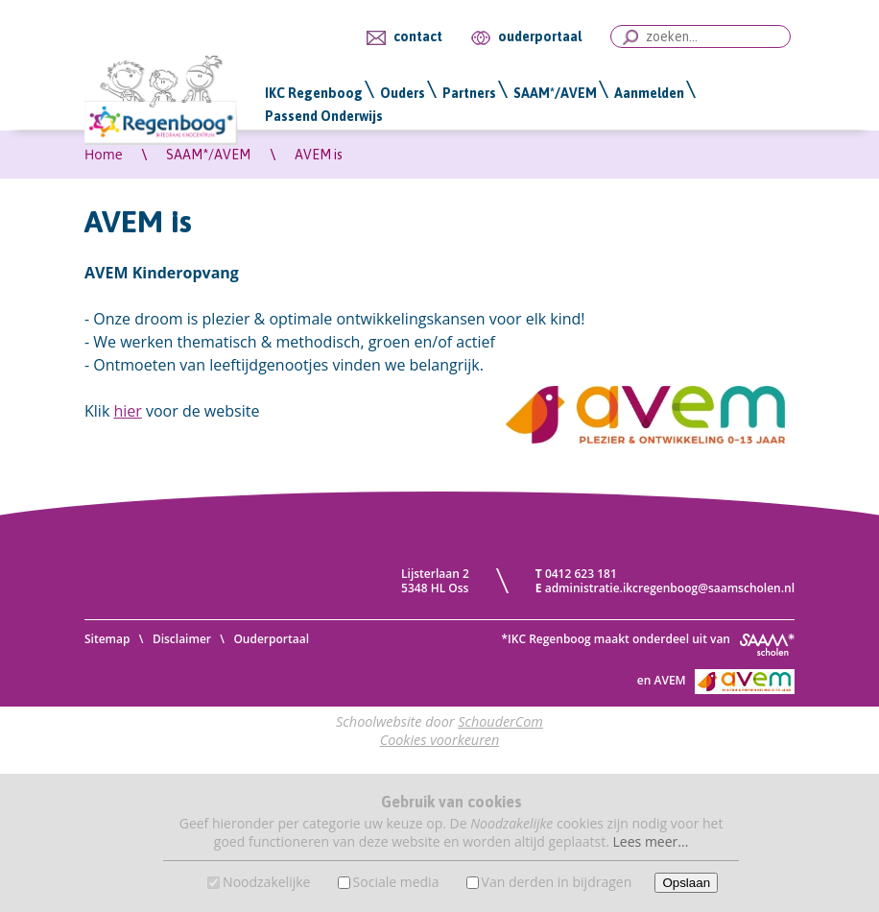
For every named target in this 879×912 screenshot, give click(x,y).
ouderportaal (540, 36)
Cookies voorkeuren (440, 740)
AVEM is (319, 154)
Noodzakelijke (266, 882)
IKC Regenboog (314, 93)
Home (103, 154)
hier (127, 410)
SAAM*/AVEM (555, 93)
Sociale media (396, 882)
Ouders (402, 93)
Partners (469, 93)
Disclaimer (182, 639)
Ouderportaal (271, 639)
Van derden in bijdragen (557, 882)
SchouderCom (500, 721)
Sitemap (107, 639)
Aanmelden (649, 93)
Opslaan (686, 883)
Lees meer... (651, 841)
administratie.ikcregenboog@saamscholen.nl (670, 588)
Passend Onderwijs (324, 116)
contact (417, 36)
